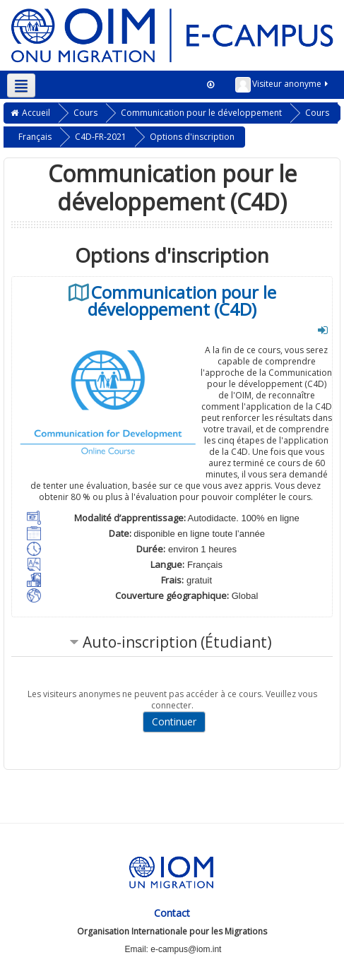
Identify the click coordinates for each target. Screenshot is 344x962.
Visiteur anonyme (282, 85)
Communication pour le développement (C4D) (182, 301)
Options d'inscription (192, 137)
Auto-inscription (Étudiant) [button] (177, 642)
